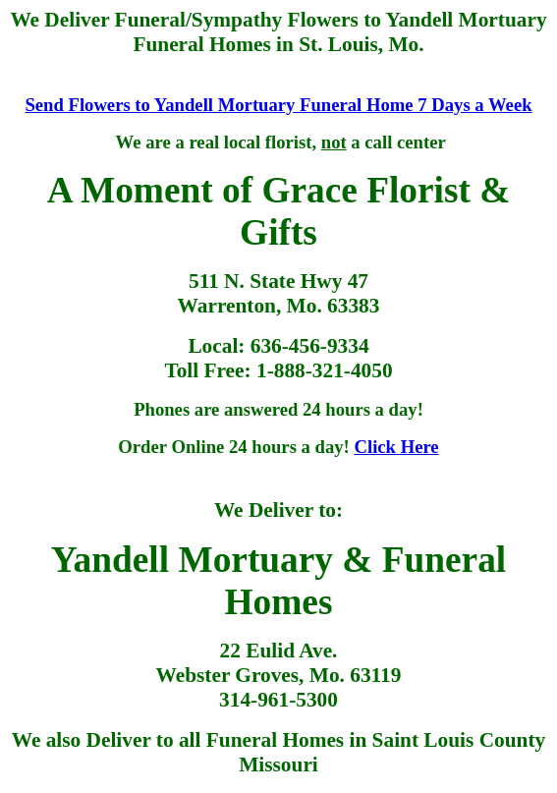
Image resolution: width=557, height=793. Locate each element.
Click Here (396, 446)
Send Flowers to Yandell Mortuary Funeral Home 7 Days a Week (278, 104)
